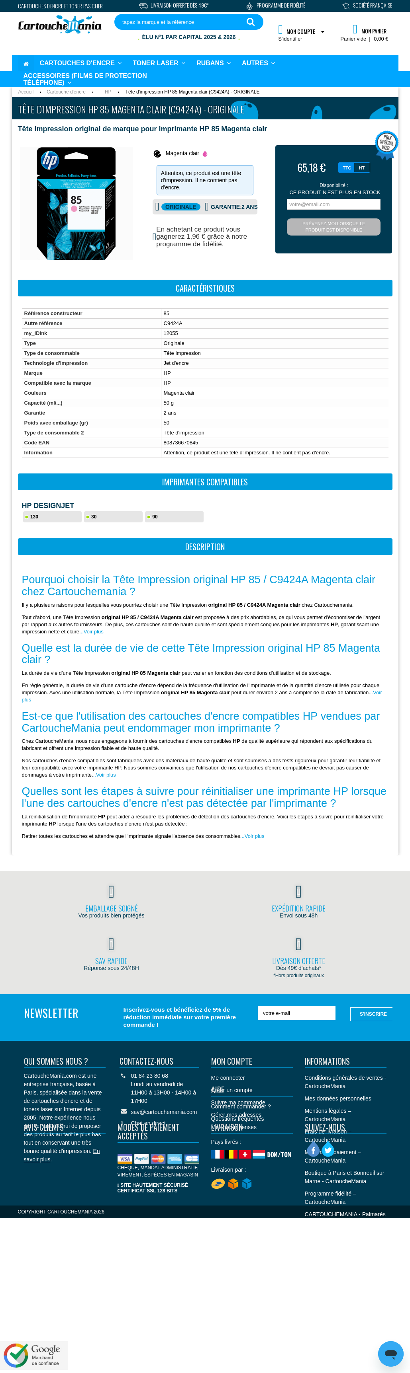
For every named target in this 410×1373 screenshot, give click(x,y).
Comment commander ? (241, 1162)
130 (34, 517)
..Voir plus (92, 632)
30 (93, 517)
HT (362, 168)
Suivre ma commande (238, 1102)
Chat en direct (148, 1123)
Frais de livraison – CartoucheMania (328, 1135)
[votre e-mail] (296, 1013)
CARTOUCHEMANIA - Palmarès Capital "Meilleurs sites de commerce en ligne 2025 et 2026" (345, 1227)
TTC (347, 168)
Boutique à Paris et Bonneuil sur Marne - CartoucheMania (344, 1177)
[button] (258, 63)
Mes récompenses (234, 1127)
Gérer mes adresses (236, 1115)
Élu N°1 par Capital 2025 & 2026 (189, 37)
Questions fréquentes (237, 1175)
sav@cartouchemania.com (164, 1112)
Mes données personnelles (338, 1098)
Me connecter (228, 1078)
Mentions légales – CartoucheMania (328, 1115)
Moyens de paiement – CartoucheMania (333, 1156)
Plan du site (319, 1251)
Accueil (26, 92)
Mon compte (231, 1061)
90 (154, 517)
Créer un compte (232, 1090)
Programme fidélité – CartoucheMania (330, 1197)
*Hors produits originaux (298, 975)
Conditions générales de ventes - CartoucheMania (345, 1082)
